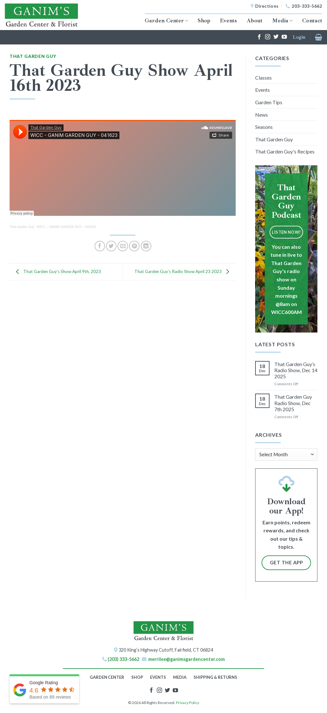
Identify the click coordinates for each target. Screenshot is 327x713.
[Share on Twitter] (111, 246)
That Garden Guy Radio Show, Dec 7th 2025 (293, 403)
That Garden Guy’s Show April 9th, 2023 (57, 271)
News (261, 115)
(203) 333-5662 (123, 659)
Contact (312, 20)
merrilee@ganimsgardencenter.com (186, 659)
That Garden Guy (33, 56)
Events (228, 20)
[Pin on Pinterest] (134, 246)
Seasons (264, 127)
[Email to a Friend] (123, 246)
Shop (204, 20)
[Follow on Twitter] (275, 37)
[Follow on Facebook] (259, 37)
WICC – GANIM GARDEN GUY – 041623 (66, 227)
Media (282, 20)
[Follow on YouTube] (284, 37)
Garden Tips (268, 102)
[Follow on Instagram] (267, 37)
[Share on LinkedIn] (146, 246)
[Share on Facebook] (100, 246)
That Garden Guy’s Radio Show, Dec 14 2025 (295, 370)
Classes (263, 77)
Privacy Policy (187, 702)
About (254, 20)
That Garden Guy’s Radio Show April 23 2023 (183, 271)
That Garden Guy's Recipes (285, 151)
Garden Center (166, 20)
